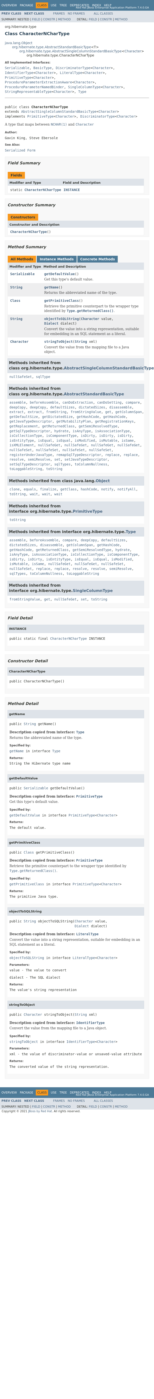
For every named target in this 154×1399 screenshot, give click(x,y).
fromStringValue (86, 412)
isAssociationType (112, 431)
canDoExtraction (77, 402)
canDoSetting (109, 402)
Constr (49, 19)
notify (107, 489)
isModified (85, 440)
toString (54, 469)
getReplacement (23, 426)
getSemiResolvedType (98, 426)
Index (96, 5)
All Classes (103, 13)
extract (16, 412)
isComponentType (61, 436)
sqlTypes (62, 464)
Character (133, 51)
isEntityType (21, 440)
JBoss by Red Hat (40, 1111)
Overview (9, 5)
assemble (17, 402)
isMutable (108, 440)
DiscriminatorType (73, 68)
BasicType (42, 68)
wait (34, 494)
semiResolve (39, 459)
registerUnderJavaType (30, 455)
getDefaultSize (23, 417)
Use (54, 5)
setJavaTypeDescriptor (86, 459)
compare (132, 402)
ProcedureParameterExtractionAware (38, 82)
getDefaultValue (59, 274)
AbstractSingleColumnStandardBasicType (58, 111)
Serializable (17, 68)
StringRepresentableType (28, 92)
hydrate (61, 431)
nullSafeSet (20, 377)
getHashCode (88, 417)
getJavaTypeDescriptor (30, 421)
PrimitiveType (18, 78)
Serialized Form (20, 150)
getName (51, 287)
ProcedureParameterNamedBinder (34, 87)
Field (36, 19)
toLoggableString (25, 469)
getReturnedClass (58, 426)
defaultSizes (62, 407)
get (108, 412)
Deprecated (79, 5)
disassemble (120, 407)
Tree (63, 5)
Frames (59, 13)
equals (30, 489)
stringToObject (58, 342)
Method (64, 19)
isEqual (45, 440)
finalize (48, 489)
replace (112, 455)
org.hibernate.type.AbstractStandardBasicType (51, 47)
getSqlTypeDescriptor (29, 431)
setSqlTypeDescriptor (29, 464)
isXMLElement (21, 445)
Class (15, 301)
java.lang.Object (18, 43)
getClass (68, 489)
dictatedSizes (92, 407)
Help (107, 5)
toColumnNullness (91, 464)
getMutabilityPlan (73, 421)
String (16, 287)
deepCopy (17, 407)
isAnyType (82, 431)
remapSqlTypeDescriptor (78, 455)
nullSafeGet (49, 445)
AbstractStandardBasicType (94, 394)
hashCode (89, 489)
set (57, 459)
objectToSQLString (61, 319)
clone (14, 489)
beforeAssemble (44, 402)
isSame (128, 440)
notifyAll (126, 489)
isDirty (88, 436)
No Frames (76, 13)
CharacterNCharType (42, 190)
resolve (16, 459)
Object (103, 481)
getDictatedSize (57, 417)
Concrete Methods (97, 259)
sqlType (43, 377)
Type (82, 92)
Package (26, 5)
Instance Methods (56, 259)
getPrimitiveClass (61, 301)
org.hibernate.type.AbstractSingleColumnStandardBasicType (70, 51)
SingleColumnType (84, 87)
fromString (56, 412)
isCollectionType (25, 436)
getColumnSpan (128, 412)
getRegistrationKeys (114, 421)
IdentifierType (19, 73)
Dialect (51, 323)
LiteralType (71, 73)
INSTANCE (72, 190)
